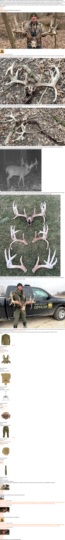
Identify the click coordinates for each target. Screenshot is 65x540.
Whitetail (2, 9)
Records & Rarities (4, 11)
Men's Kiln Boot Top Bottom (5, 441)
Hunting (1, 7)
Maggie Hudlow (3, 500)
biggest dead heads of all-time (19, 330)
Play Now (6, 506)
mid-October (42, 105)
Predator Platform (3, 406)
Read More (2, 506)
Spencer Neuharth (3, 54)
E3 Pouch (2, 460)
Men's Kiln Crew (3, 349)
